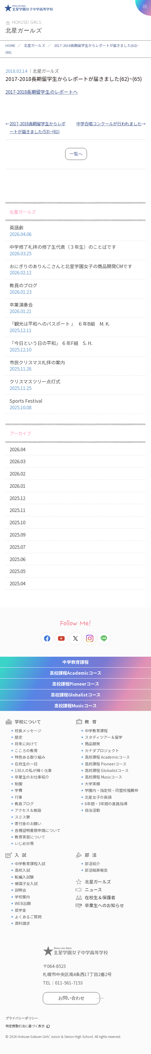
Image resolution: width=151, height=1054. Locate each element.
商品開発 (92, 743)
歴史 (18, 737)
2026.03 (17, 461)
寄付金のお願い (28, 823)
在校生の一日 (26, 764)
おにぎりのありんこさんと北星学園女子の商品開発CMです (75, 270)
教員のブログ (75, 289)
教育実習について (30, 837)
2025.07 (17, 546)
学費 (18, 790)
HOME (10, 45)
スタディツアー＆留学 (103, 737)
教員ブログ (24, 803)
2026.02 (17, 473)
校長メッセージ (28, 730)
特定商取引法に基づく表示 (25, 1025)
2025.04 (17, 583)
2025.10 (17, 522)
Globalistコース (76, 694)
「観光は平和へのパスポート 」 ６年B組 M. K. (75, 327)
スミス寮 (22, 817)
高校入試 (22, 870)
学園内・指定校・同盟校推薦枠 (111, 790)
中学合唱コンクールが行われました (108, 123)
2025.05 (17, 571)
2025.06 (17, 559)
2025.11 (17, 510)
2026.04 (17, 449)
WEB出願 (23, 903)
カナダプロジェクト (102, 750)
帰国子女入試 (26, 883)
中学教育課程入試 (30, 863)
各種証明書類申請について (38, 830)
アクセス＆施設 (28, 810)
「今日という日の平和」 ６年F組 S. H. (75, 346)
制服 (18, 783)
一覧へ (76, 153)
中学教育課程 (75, 662)
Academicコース (75, 673)
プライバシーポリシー (21, 1018)
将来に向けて (26, 743)
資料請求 (22, 923)
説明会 (20, 890)
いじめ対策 (24, 843)
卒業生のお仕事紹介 (32, 777)
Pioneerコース (75, 683)
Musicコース (75, 705)
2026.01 (17, 485)
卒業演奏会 (75, 308)
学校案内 (22, 896)
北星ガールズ (34, 45)
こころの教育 (26, 750)
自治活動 (92, 810)
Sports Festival (75, 404)
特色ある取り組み (30, 757)
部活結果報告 (96, 870)
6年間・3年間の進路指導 (106, 803)
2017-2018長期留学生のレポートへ (41, 91)
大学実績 (92, 783)
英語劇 (75, 231)
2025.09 (17, 534)
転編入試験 (24, 877)
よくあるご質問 (28, 916)
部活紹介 (92, 863)
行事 (18, 797)
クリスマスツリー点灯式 (75, 385)
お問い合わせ (71, 998)
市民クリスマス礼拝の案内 (75, 366)
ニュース (93, 889)
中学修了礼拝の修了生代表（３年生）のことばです (75, 250)
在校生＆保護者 (100, 897)
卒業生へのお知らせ (104, 905)
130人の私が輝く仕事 (33, 770)
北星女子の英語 (98, 797)
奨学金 (20, 910)
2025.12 (17, 498)
